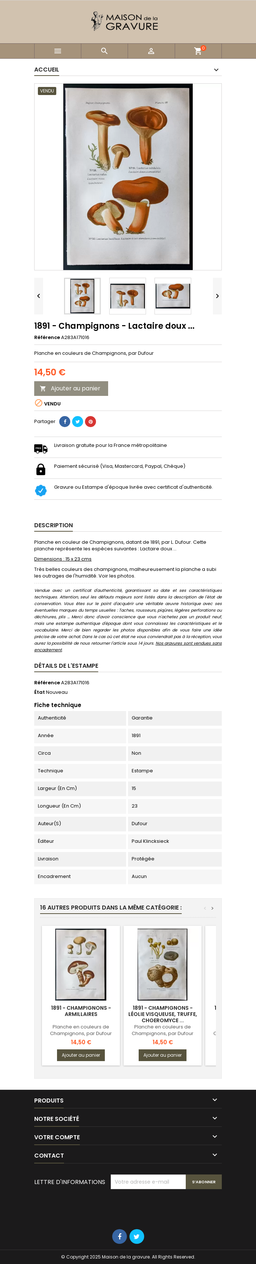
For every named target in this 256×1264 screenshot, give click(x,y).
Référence (47, 337)
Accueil (46, 69)
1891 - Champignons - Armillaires (81, 1011)
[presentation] (167, 1207)
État (39, 692)
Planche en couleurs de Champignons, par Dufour (81, 1030)
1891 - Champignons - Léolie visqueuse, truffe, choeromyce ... (162, 1014)
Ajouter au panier (70, 388)
